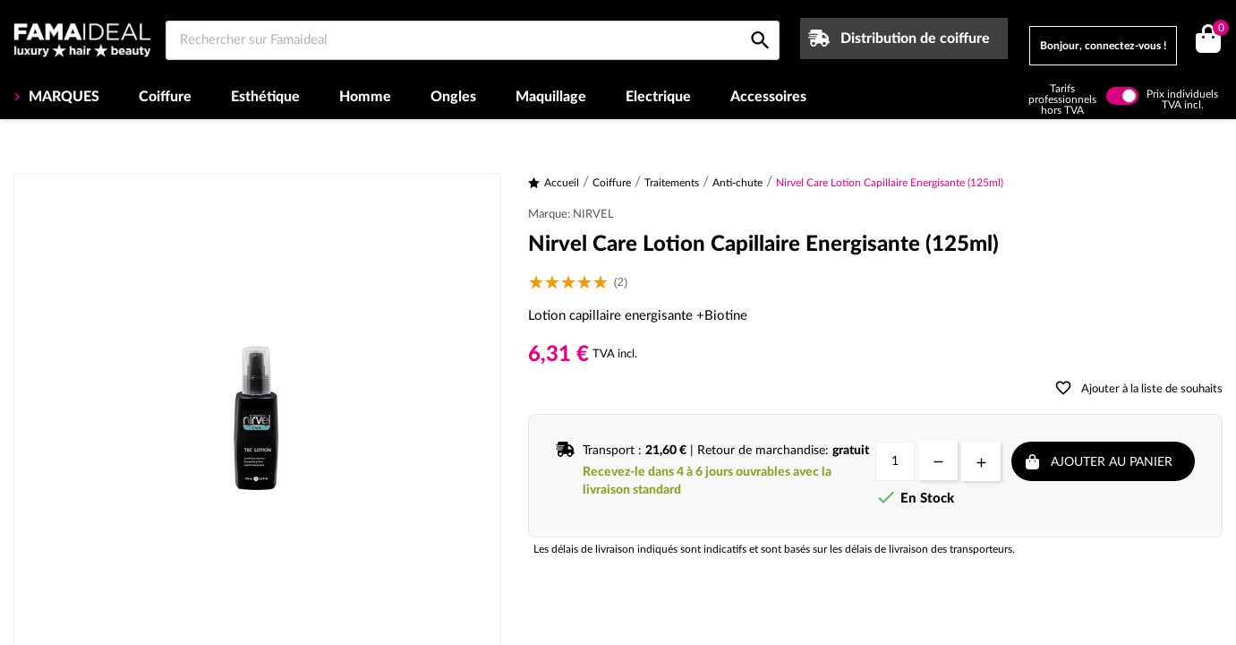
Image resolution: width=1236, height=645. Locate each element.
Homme (365, 97)
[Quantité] (895, 461)
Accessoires (768, 97)
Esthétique (265, 97)
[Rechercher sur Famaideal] (473, 40)
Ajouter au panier (1111, 462)
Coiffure (165, 97)
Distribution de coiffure (915, 38)
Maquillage (551, 97)
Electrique (658, 97)
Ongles (453, 97)
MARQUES (62, 97)
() (1218, 30)
